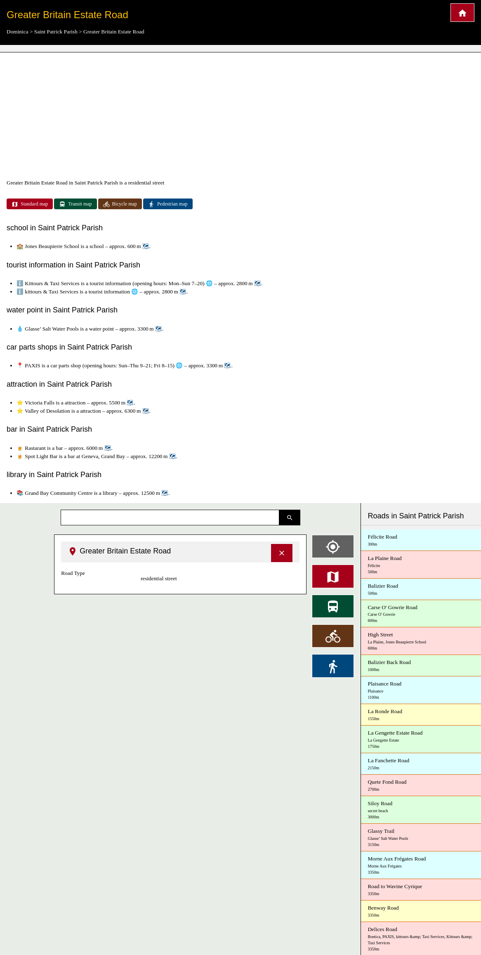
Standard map (30, 204)
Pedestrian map (168, 204)
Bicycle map (120, 204)
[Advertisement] (240, 115)
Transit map (75, 204)
